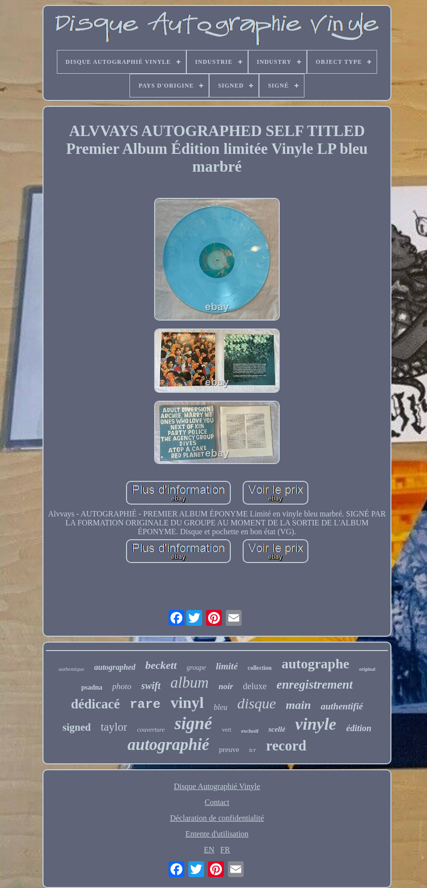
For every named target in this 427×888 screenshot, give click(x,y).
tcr (252, 749)
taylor (114, 727)
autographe (315, 663)
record (286, 745)
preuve (229, 749)
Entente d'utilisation (217, 834)
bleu (220, 707)
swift (151, 685)
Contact (217, 802)
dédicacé (95, 704)
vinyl (187, 702)
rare (144, 704)
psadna (91, 687)
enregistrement (315, 684)
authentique (72, 669)
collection (260, 667)
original (367, 669)
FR (225, 849)
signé (193, 723)
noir (225, 686)
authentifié (342, 706)
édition (358, 728)
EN (209, 849)
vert (226, 729)
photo (121, 686)
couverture (151, 729)
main (298, 705)
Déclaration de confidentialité (217, 818)
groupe (196, 667)
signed (77, 727)
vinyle (315, 724)
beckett (161, 665)
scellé (276, 729)
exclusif (249, 731)
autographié (168, 744)
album (190, 682)
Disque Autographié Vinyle (217, 786)
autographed (114, 667)
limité (227, 666)
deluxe (255, 686)
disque (256, 703)
